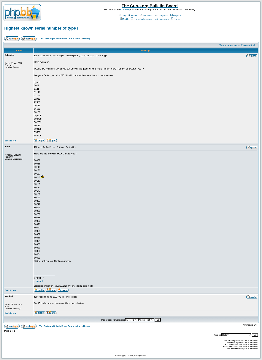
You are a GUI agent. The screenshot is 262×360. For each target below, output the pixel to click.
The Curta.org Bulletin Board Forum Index (59, 39)
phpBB (125, 355)
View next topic (248, 45)
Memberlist (146, 15)
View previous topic (229, 45)
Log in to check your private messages (150, 19)
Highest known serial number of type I (41, 28)
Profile (124, 19)
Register (175, 15)
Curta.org (125, 9)
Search (132, 15)
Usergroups (161, 15)
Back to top (10, 141)
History (86, 39)
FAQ (122, 15)
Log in (175, 19)
